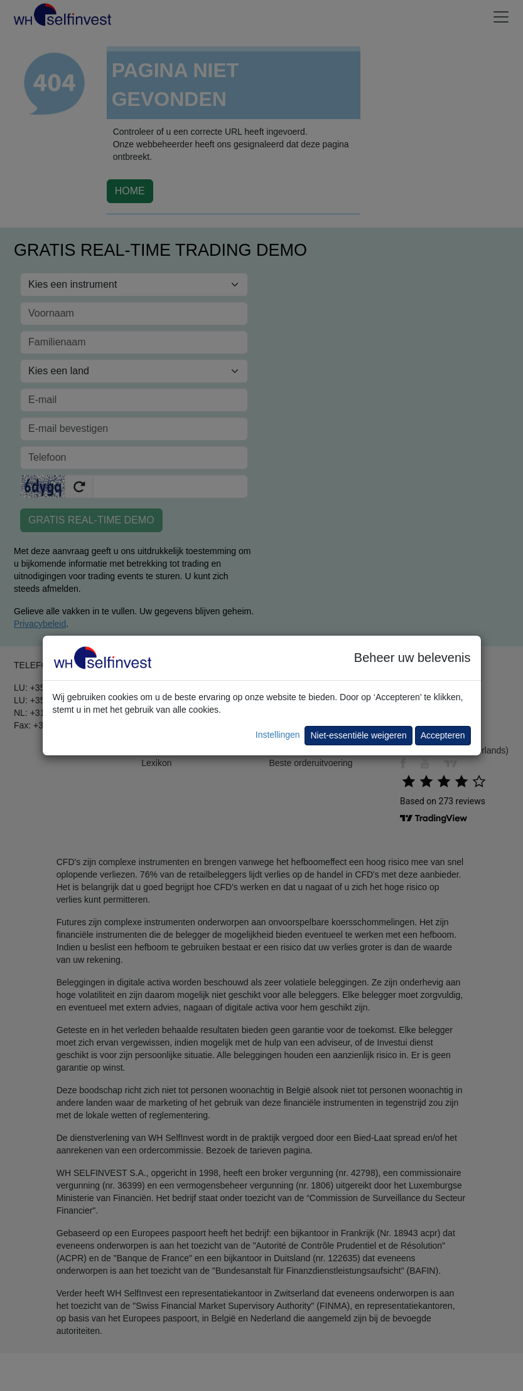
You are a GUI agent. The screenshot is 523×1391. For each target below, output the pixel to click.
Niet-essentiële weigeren (358, 735)
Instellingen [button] (278, 735)
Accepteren (443, 735)
